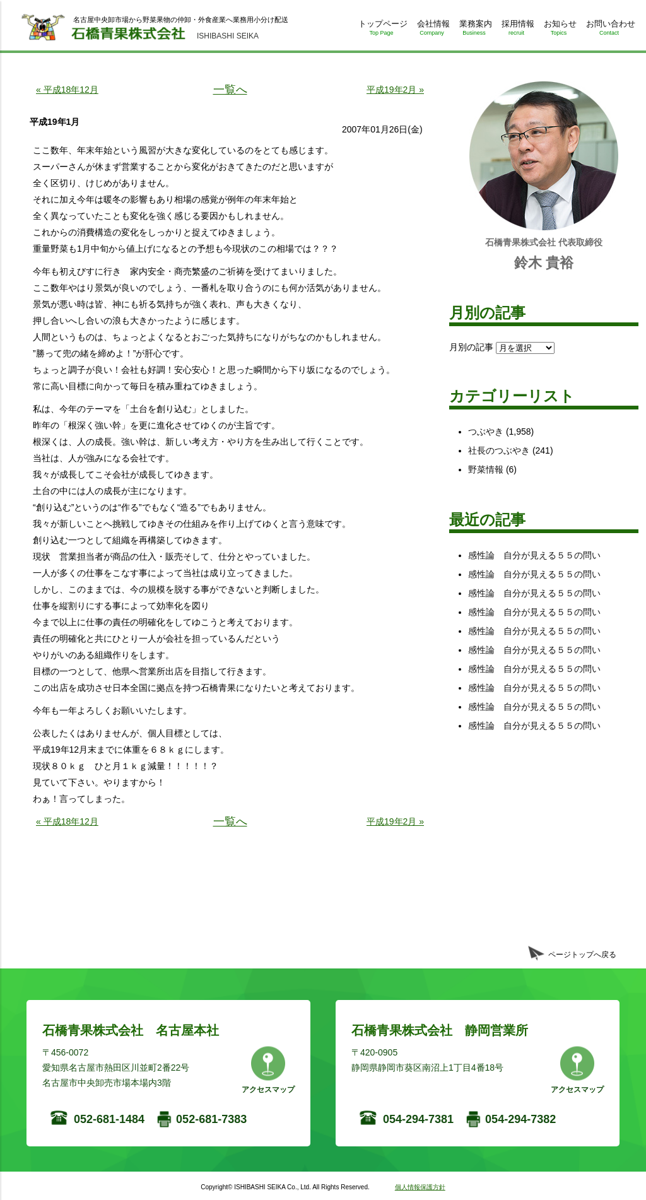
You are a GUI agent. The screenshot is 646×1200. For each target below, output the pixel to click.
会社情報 (432, 30)
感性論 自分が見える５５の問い (534, 555)
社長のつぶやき (499, 450)
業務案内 (474, 30)
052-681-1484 (109, 1119)
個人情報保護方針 (420, 1187)
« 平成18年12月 (67, 90)
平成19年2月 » (395, 90)
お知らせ (558, 30)
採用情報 (516, 30)
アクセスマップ (268, 1089)
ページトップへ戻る (582, 954)
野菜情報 (485, 469)
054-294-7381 (418, 1119)
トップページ (381, 30)
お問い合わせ (609, 30)
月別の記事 (471, 347)
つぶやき (485, 431)
